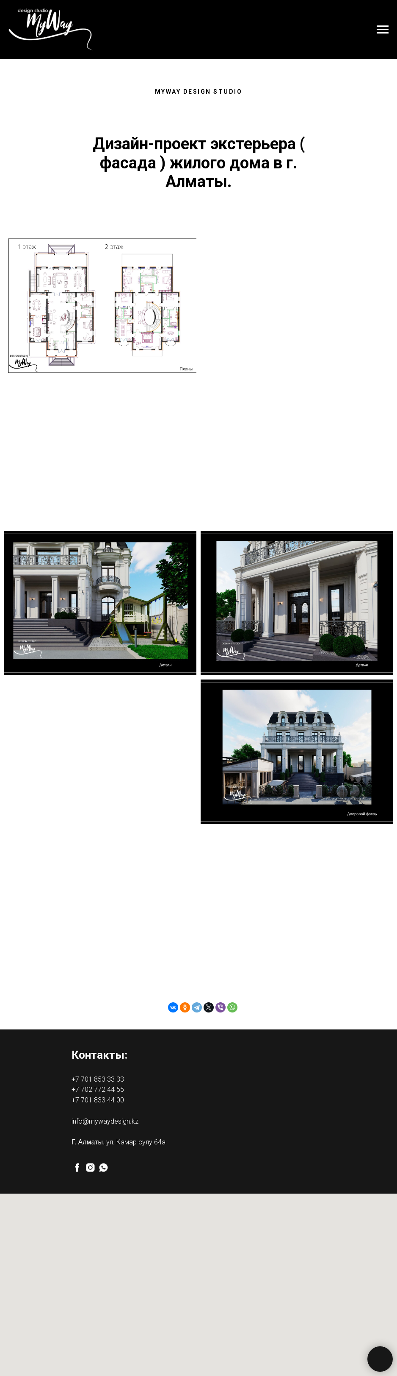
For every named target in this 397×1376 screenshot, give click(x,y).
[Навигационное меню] (383, 29)
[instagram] (90, 1167)
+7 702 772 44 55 (98, 1089)
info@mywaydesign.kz (105, 1121)
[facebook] (77, 1167)
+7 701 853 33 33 (98, 1079)
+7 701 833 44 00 (98, 1100)
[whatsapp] (103, 1167)
